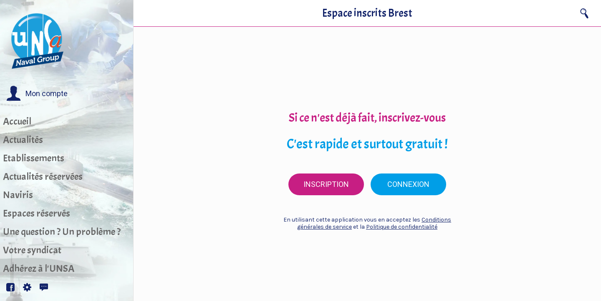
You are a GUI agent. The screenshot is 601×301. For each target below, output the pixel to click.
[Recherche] (584, 13)
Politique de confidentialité (401, 226)
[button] (37, 93)
